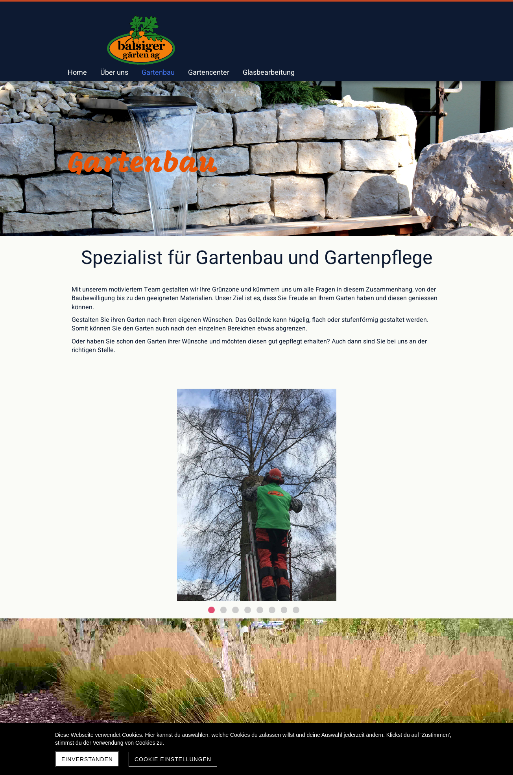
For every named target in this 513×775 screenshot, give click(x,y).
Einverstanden (87, 759)
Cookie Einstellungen (173, 759)
